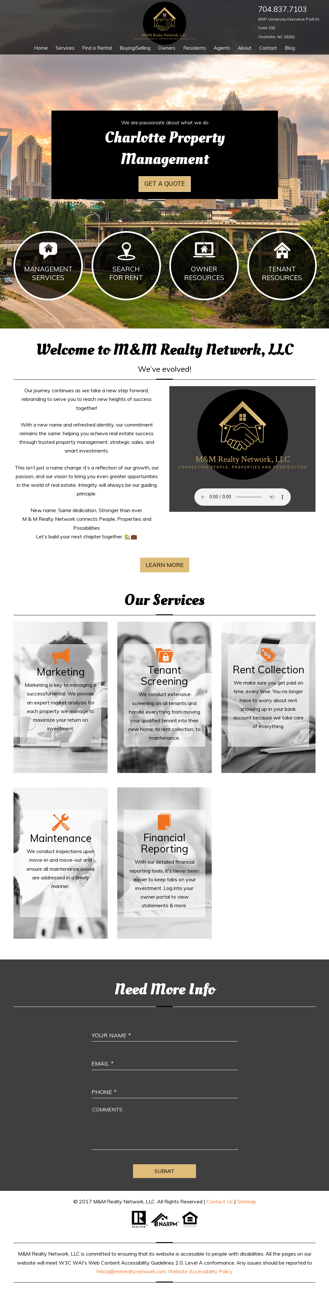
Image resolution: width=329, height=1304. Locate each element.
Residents (194, 48)
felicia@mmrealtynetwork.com (131, 1271)
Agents (222, 48)
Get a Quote (164, 183)
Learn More (165, 565)
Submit (164, 1171)
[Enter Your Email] (165, 1057)
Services (65, 48)
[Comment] (165, 1127)
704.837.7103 (282, 9)
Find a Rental (97, 48)
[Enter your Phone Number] (165, 1085)
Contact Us (220, 1201)
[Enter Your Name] (165, 1029)
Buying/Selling (135, 48)
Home (41, 48)
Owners (166, 48)
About (245, 48)
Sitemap (246, 1201)
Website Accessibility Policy (200, 1271)
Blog (290, 48)
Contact (268, 48)
